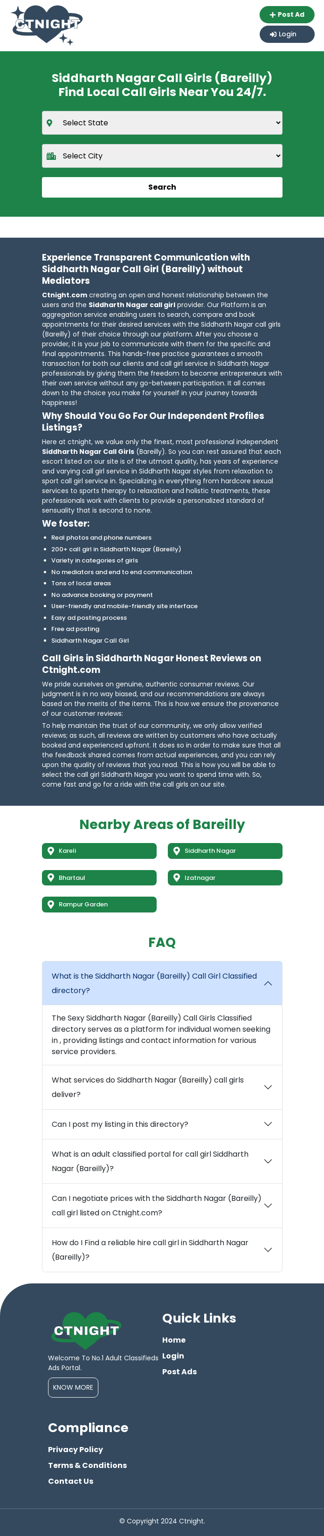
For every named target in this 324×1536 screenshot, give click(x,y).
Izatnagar (194, 877)
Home (174, 1340)
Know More (73, 1387)
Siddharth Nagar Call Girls (88, 451)
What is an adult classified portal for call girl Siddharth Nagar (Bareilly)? (150, 1161)
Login (283, 34)
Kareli (62, 850)
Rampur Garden (78, 904)
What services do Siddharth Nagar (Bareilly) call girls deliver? (148, 1087)
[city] (162, 156)
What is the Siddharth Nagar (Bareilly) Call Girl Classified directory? (154, 983)
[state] (162, 123)
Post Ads (179, 1371)
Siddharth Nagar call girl (132, 304)
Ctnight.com (64, 295)
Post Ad (286, 14)
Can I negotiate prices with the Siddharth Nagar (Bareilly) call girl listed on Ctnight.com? (157, 1205)
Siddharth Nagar (204, 850)
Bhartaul (66, 877)
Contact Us (70, 1481)
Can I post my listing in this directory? (120, 1124)
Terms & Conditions (87, 1465)
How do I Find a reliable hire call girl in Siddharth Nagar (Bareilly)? (150, 1249)
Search (162, 187)
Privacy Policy (75, 1449)
